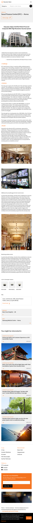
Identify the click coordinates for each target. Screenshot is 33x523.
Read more (3, 521)
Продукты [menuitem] (4, 6)
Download (6, 303)
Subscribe (7, 486)
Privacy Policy (20, 477)
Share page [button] (6, 17)
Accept (29, 518)
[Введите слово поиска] (19, 6)
